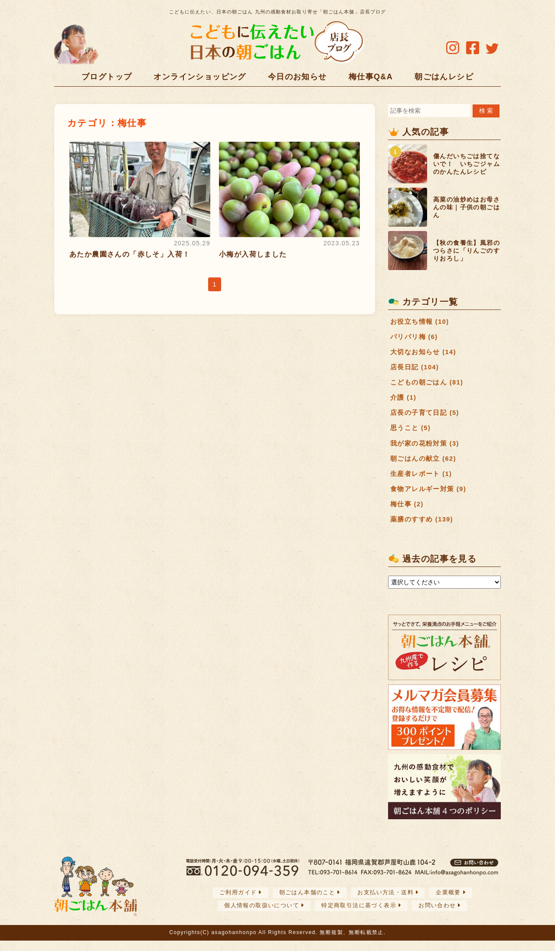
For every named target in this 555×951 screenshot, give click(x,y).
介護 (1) (404, 401)
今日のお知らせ (297, 76)
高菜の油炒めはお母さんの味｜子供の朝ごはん (466, 207)
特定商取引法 (360, 915)
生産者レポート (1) (423, 481)
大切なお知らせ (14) (425, 354)
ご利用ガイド (232, 902)
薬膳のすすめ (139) (423, 529)
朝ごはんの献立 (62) (425, 465)
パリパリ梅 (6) (415, 338)
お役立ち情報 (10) (421, 322)
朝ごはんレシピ (444, 76)
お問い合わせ (443, 915)
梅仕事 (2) (408, 513)
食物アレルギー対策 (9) (430, 497)
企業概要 (454, 902)
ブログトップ (107, 76)
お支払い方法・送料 (388, 902)
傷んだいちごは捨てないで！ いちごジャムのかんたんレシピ (466, 164)
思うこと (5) (411, 433)
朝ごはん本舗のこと (305, 902)
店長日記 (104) (416, 370)
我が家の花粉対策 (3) (427, 449)
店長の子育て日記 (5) (427, 417)
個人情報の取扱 (257, 915)
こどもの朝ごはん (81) (429, 385)
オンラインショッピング (199, 76)
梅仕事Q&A (371, 76)
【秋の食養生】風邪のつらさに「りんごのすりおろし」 (466, 250)
